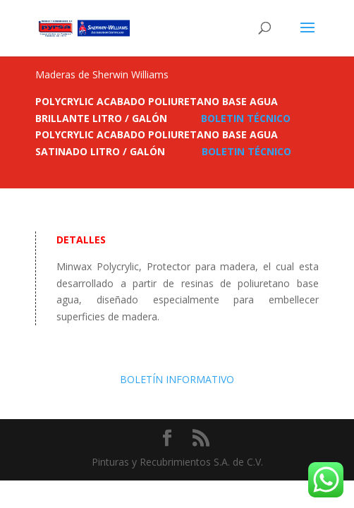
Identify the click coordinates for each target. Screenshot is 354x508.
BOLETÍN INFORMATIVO (177, 379)
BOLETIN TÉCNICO (246, 118)
